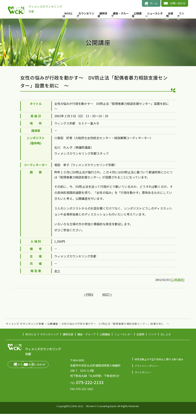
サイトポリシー (143, 372)
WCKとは (68, 14)
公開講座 (137, 14)
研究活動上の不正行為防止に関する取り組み (159, 359)
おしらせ (165, 334)
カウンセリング (85, 14)
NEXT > (107, 294)
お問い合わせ (178, 3)
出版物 (169, 14)
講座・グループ (120, 14)
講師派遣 (102, 14)
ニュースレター (154, 14)
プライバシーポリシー (147, 366)
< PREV (88, 294)
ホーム (154, 3)
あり (57, 271)
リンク (180, 14)
